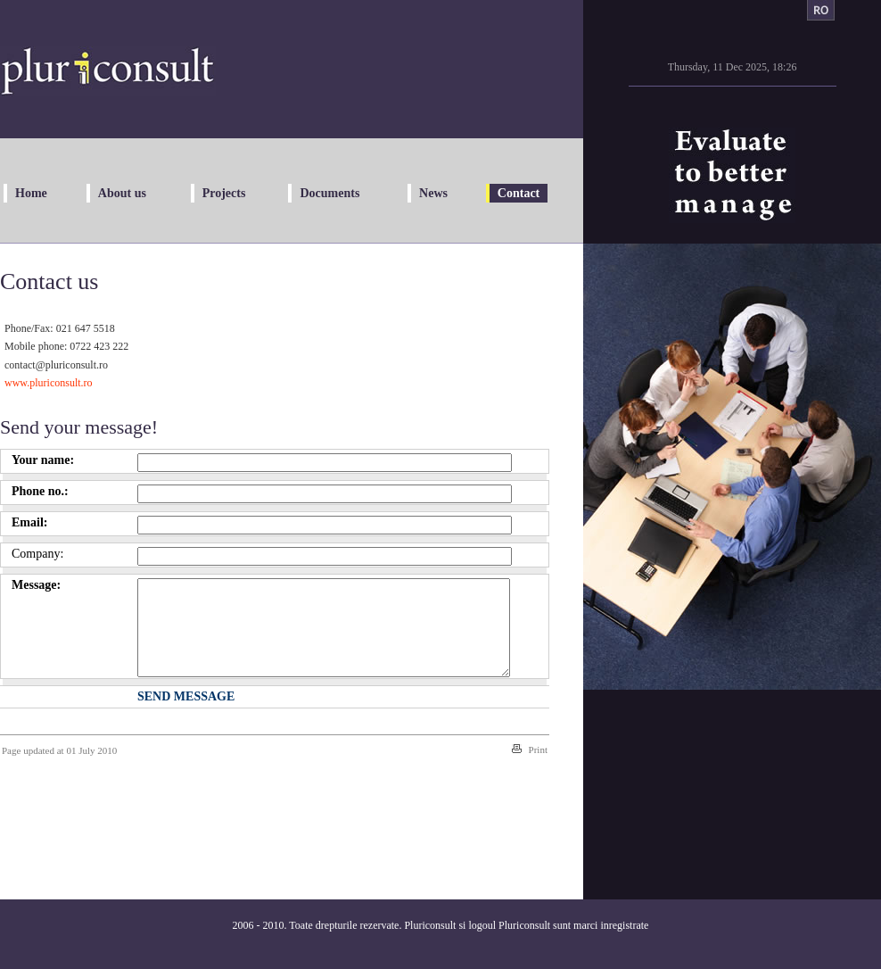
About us (122, 193)
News (433, 193)
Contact (518, 193)
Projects (224, 193)
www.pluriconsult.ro (48, 383)
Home (31, 193)
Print (538, 768)
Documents (329, 193)
